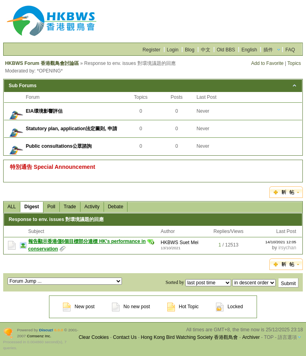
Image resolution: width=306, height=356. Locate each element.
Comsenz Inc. (39, 336)
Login (172, 50)
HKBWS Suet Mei (179, 242)
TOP (268, 337)
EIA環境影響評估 (44, 111)
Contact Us (125, 337)
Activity (92, 206)
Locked (229, 306)
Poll (51, 206)
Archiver (251, 337)
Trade (70, 206)
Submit (288, 283)
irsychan (287, 247)
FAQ (290, 50)
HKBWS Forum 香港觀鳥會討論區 (42, 63)
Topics (294, 63)
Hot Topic (183, 306)
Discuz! (46, 330)
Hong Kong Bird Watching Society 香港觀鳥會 (189, 337)
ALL (12, 206)
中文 (205, 50)
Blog (189, 50)
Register (152, 50)
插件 (268, 50)
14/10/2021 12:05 (280, 242)
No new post (131, 306)
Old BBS (226, 50)
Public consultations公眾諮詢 (59, 146)
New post (78, 306)
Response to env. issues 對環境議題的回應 (56, 219)
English (249, 50)
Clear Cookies (94, 337)
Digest (31, 206)
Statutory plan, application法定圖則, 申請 (71, 128)
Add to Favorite (267, 63)
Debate (116, 206)
